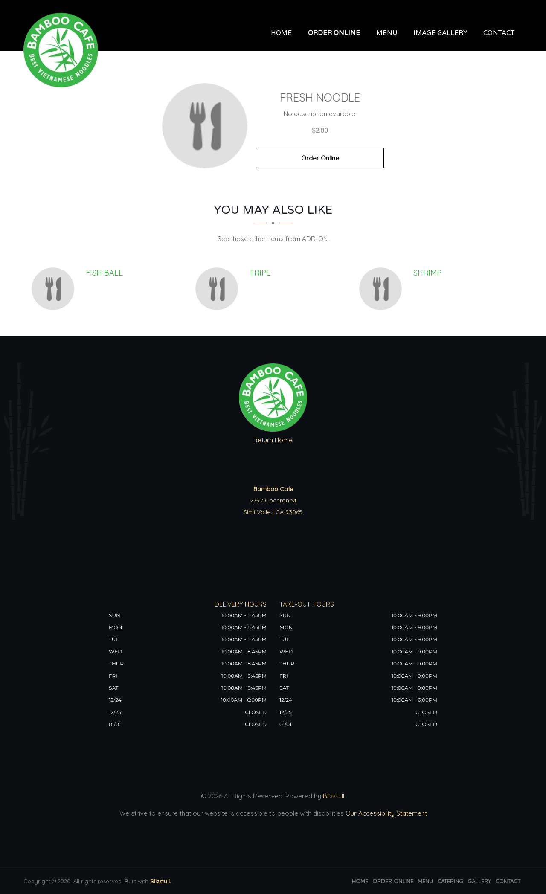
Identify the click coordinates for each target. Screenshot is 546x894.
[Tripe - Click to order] (218, 288)
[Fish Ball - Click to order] (55, 288)
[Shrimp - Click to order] (382, 288)
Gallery (479, 881)
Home (281, 33)
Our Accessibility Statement (385, 813)
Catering (450, 881)
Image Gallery (440, 33)
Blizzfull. (160, 881)
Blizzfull (333, 796)
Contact (498, 33)
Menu (386, 33)
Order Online (334, 33)
